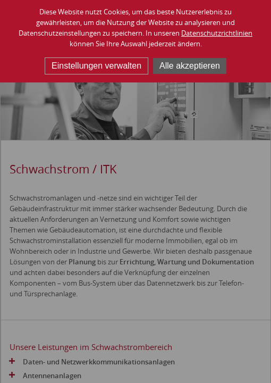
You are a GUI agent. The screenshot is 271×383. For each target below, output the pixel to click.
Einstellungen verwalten (96, 65)
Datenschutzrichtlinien (216, 33)
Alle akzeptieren (189, 65)
